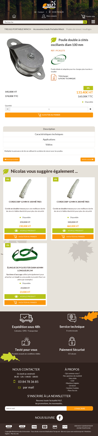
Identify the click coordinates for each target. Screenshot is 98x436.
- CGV (72, 381)
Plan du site (15, 434)
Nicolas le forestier (23, 431)
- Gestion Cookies (72, 388)
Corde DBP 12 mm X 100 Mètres (25, 201)
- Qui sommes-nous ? (72, 373)
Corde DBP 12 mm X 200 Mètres (73, 201)
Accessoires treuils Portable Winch (48, 29)
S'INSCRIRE (80, 408)
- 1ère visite (72, 378)
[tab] (49, 129)
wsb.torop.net (78, 431)
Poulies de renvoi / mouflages (78, 29)
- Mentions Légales (72, 383)
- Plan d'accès (72, 390)
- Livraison (72, 386)
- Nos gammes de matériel (72, 376)
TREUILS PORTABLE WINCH (17, 29)
